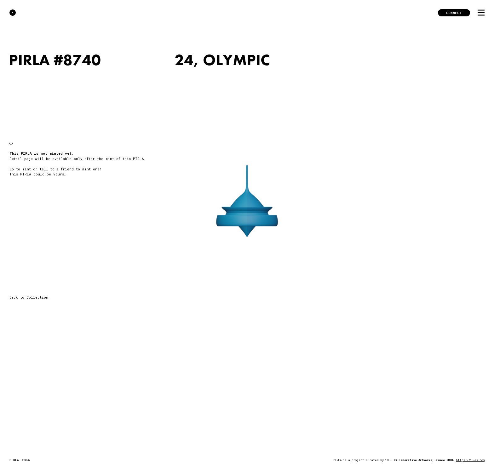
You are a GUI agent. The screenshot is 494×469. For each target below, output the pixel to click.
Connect (454, 12)
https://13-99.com (470, 460)
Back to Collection (28, 297)
